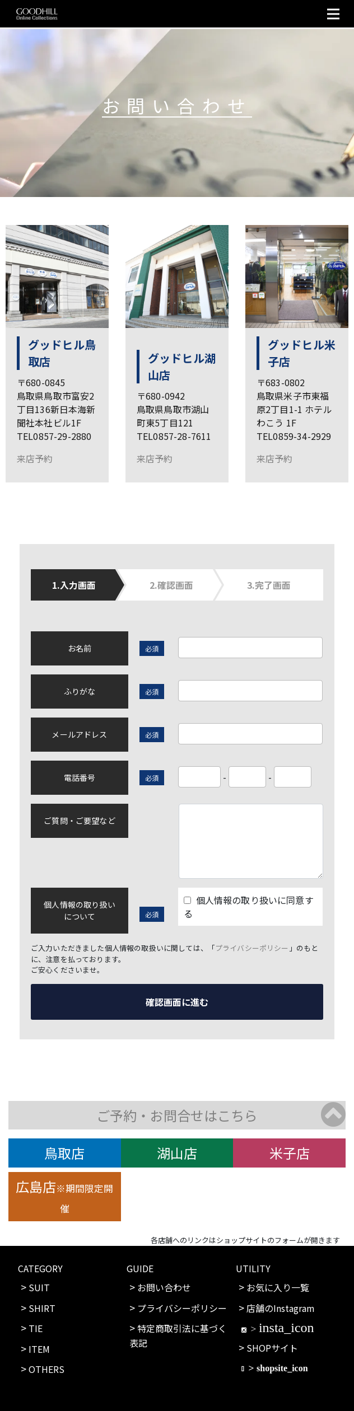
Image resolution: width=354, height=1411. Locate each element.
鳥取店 (64, 1152)
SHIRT (42, 1308)
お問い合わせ (164, 1287)
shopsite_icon (282, 1367)
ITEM (39, 1349)
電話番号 (80, 777)
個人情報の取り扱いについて (79, 910)
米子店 (289, 1152)
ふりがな (80, 691)
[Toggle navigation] (333, 13)
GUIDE (140, 1268)
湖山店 (177, 1152)
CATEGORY (40, 1268)
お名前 (79, 648)
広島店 (64, 1195)
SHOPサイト (272, 1347)
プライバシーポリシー (252, 948)
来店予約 (35, 458)
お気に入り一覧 (277, 1287)
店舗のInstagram (280, 1308)
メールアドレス (79, 734)
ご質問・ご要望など (79, 820)
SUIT (39, 1287)
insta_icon (286, 1327)
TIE (36, 1328)
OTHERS (46, 1369)
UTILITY (253, 1268)
